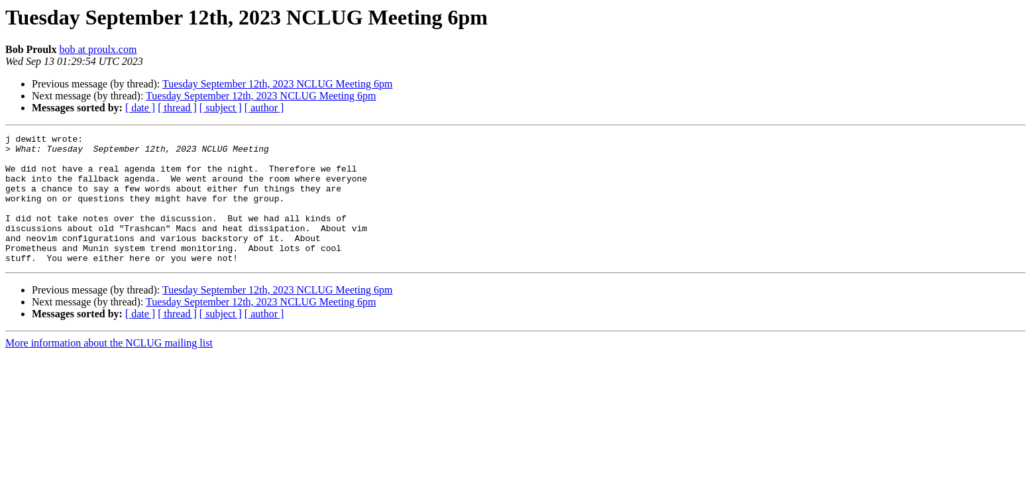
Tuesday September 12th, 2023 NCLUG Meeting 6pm (277, 83)
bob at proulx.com (98, 49)
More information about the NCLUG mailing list (109, 368)
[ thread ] (177, 107)
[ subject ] (220, 107)
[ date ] (140, 107)
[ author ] (264, 107)
